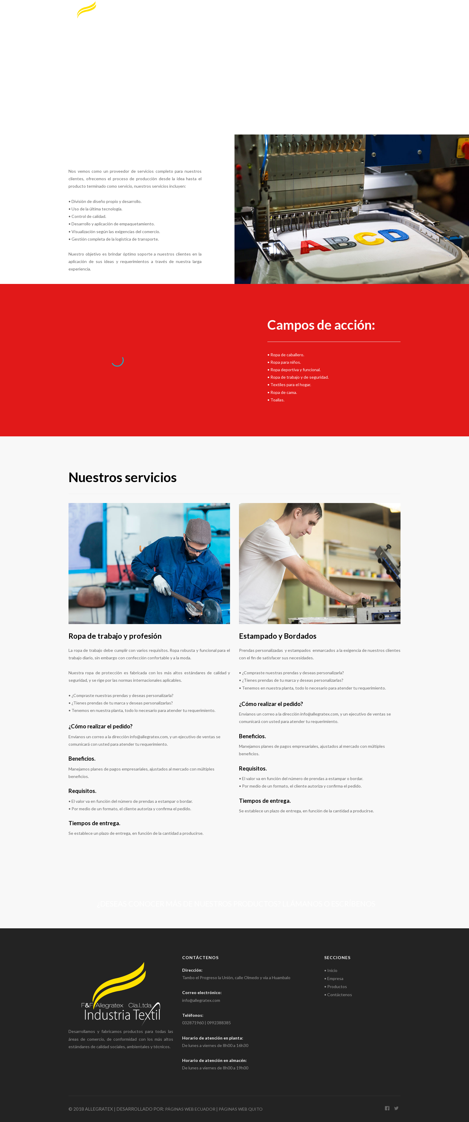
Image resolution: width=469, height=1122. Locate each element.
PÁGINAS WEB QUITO (241, 1109)
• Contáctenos (338, 994)
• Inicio (330, 970)
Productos (340, 11)
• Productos (335, 986)
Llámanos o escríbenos (328, 903)
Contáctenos (382, 11)
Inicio (278, 11)
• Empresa (333, 978)
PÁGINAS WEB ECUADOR (190, 1109)
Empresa (305, 11)
